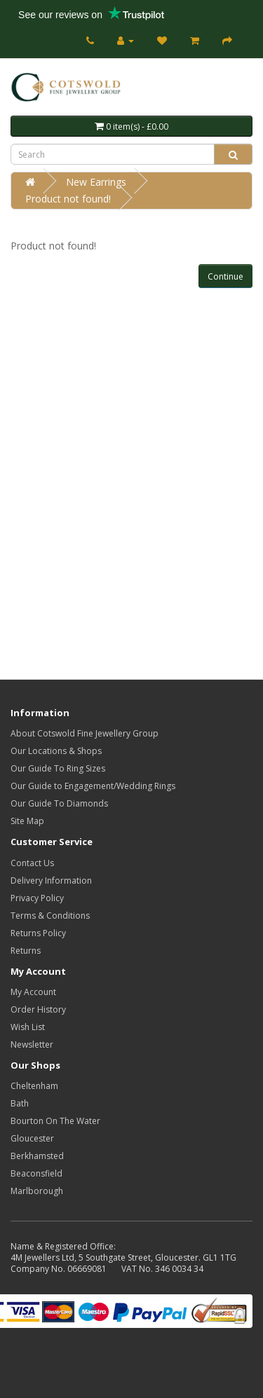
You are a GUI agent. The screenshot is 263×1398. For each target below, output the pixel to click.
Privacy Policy (37, 898)
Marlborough (37, 1191)
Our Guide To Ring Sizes (58, 768)
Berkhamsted (37, 1156)
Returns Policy (38, 933)
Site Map (27, 821)
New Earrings (96, 182)
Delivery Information (51, 880)
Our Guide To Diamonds (59, 803)
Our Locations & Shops (56, 751)
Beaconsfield (36, 1173)
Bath (20, 1103)
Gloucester (32, 1138)
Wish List (28, 1027)
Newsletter (32, 1044)
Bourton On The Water (55, 1121)
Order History (38, 1009)
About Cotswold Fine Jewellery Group (85, 733)
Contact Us (32, 863)
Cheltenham (34, 1086)
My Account (33, 992)
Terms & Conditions (50, 915)
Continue (225, 276)
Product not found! (68, 198)
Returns (26, 951)
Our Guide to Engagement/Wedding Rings (93, 786)
